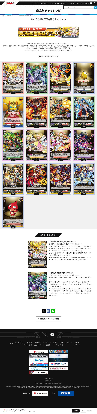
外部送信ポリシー (48, 380)
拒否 (83, 410)
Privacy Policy (32, 411)
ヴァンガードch (91, 3)
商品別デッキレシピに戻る (49, 319)
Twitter (45, 335)
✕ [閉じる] (94, 409)
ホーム (3, 16)
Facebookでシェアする (48, 311)
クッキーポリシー (48, 381)
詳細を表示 (89, 410)
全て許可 (75, 410)
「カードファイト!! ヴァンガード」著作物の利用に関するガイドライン (48, 383)
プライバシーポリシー (48, 378)
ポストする (44, 311)
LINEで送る (53, 311)
